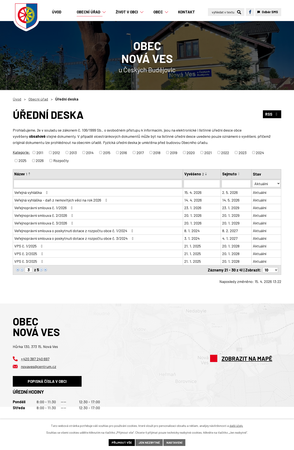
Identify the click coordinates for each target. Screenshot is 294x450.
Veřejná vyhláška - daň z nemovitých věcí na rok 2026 (61, 200)
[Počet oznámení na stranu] (270, 270)
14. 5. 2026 (230, 200)
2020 (191, 152)
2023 (242, 152)
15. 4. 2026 (193, 192)
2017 (140, 152)
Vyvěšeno (194, 174)
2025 (22, 160)
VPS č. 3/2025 (29, 261)
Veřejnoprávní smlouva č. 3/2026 (44, 223)
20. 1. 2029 (230, 215)
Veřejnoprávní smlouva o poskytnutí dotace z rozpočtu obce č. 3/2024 (74, 238)
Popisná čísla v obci (47, 381)
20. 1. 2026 (193, 215)
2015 (106, 152)
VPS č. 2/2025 (29, 253)
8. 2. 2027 (230, 230)
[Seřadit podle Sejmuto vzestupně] (239, 173)
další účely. (236, 425)
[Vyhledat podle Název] (98, 184)
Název (20, 174)
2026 (40, 160)
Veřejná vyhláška (31, 192)
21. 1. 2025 (192, 246)
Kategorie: (21, 152)
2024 (260, 152)
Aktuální (259, 192)
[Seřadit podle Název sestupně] (29, 175)
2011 (39, 152)
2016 (123, 152)
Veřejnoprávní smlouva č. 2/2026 (44, 215)
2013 (73, 152)
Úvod (17, 99)
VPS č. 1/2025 (29, 246)
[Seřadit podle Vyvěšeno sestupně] (206, 175)
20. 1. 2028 (230, 246)
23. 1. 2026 (192, 207)
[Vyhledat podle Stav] (266, 183)
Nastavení (174, 442)
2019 (173, 152)
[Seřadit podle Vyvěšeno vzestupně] (206, 173)
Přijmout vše (122, 442)
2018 (156, 152)
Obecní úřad (38, 99)
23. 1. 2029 (230, 207)
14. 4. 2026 (193, 200)
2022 (225, 152)
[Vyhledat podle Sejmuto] (236, 184)
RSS (272, 114)
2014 (90, 152)
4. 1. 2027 (230, 238)
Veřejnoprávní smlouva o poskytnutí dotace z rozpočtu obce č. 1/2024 (74, 230)
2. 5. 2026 (230, 192)
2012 (56, 152)
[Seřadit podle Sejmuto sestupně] (239, 175)
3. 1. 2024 (192, 238)
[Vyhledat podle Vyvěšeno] (202, 184)
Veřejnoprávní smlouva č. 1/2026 (44, 207)
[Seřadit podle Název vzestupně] (29, 173)
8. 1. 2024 (192, 230)
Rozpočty (61, 160)
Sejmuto (229, 174)
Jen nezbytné (149, 442)
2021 (208, 152)
